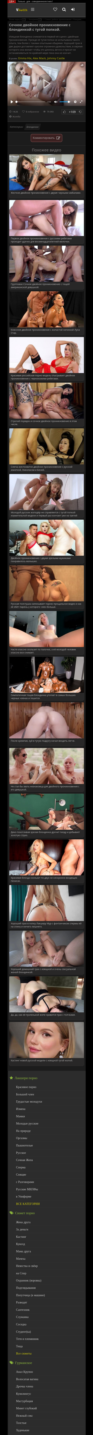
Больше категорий (25, 1407)
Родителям (69, 1424)
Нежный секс (23, 1387)
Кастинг (20, 1223)
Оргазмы (20, 1133)
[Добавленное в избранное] (59, 10)
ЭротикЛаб (16, 1421)
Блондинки (32, 126)
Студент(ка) (22, 1310)
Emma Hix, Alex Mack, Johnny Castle (41, 58)
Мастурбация (23, 1374)
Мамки (19, 1113)
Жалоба (14, 116)
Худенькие (21, 1400)
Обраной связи (68, 1429)
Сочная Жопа (23, 1153)
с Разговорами (23, 1173)
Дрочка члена (23, 1360)
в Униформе (22, 1186)
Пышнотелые (23, 1139)
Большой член (23, 1093)
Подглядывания (24, 1270)
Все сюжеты (22, 1329)
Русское (20, 1146)
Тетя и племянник (25, 1316)
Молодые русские (25, 1120)
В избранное (32, 111)
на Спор (20, 1257)
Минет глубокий (24, 1380)
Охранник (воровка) (26, 1263)
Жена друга (22, 1210)
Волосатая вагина (25, 1354)
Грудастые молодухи (27, 1100)
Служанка (21, 1296)
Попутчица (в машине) (28, 1276)
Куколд (19, 1230)
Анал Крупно (23, 1347)
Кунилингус (22, 1367)
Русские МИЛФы (25, 1179)
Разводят (20, 1283)
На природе (22, 1126)
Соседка (20, 1303)
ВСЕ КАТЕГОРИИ (26, 1192)
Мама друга (22, 1237)
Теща (18, 1323)
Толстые (20, 1393)
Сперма (20, 1159)
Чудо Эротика (18, 9)
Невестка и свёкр (25, 1250)
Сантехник (21, 1290)
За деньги (21, 1217)
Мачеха (20, 1243)
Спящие (20, 1166)
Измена (20, 1106)
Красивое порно (24, 1086)
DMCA (67, 1421)
